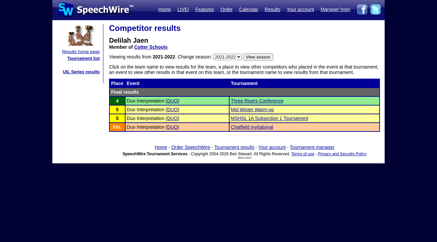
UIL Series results (81, 71)
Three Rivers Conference (257, 101)
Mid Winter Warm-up (252, 109)
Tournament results (234, 147)
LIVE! (183, 9)
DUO (172, 101)
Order (227, 9)
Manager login (335, 9)
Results (273, 9)
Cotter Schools (151, 47)
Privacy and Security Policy (342, 154)
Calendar (248, 9)
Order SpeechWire (190, 147)
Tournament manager (312, 147)
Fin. (117, 127)
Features (204, 9)
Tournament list (83, 58)
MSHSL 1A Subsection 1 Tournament (269, 118)
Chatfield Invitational (252, 127)
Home (164, 9)
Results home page (81, 51)
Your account (300, 9)
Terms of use (302, 154)
